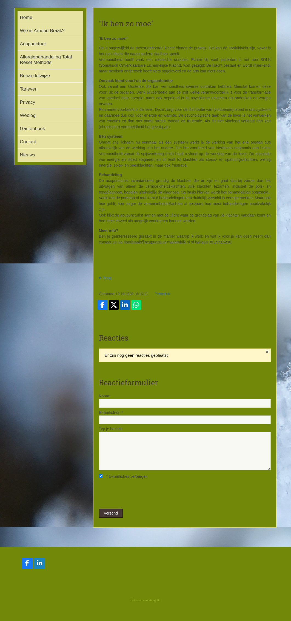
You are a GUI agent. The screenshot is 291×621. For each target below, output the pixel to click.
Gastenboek (32, 128)
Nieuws (27, 155)
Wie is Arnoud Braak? (42, 30)
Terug (105, 278)
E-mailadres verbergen (123, 476)
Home (26, 17)
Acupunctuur (33, 43)
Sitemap (133, 612)
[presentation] (140, 494)
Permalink (162, 294)
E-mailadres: (111, 412)
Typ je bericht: (111, 429)
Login (143, 612)
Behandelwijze (35, 75)
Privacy (27, 102)
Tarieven (29, 89)
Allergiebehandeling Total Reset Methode (46, 59)
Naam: (104, 396)
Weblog (28, 115)
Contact (28, 141)
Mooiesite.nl (155, 612)
